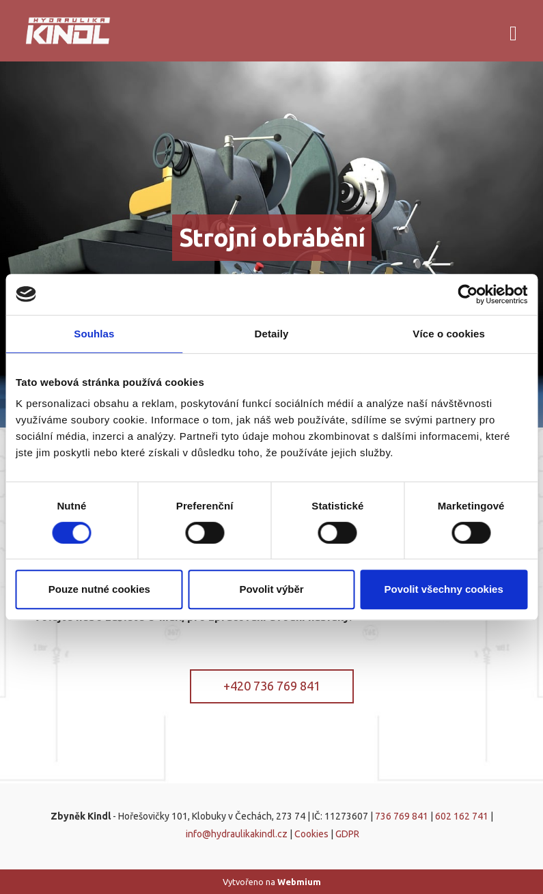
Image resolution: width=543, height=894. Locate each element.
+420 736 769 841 (271, 686)
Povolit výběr (271, 589)
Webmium (299, 881)
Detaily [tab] (272, 333)
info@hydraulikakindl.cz (237, 833)
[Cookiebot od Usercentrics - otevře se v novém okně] (467, 294)
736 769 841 (401, 816)
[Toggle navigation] (513, 31)
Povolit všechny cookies (444, 589)
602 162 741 (461, 816)
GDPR (347, 833)
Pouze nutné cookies (99, 589)
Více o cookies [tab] (449, 333)
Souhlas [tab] (94, 333)
